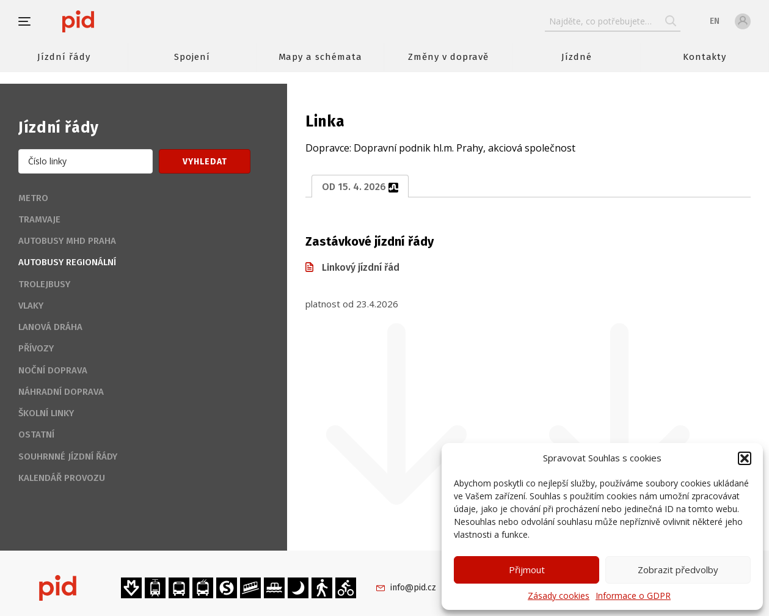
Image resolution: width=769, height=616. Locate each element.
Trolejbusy (44, 284)
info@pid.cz (413, 587)
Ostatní (36, 434)
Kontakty (705, 56)
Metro (33, 198)
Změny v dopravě (448, 56)
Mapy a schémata (320, 56)
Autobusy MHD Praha (67, 240)
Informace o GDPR (633, 595)
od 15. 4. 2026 (360, 187)
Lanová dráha (50, 326)
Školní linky (46, 413)
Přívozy (36, 348)
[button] (744, 458)
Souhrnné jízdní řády (67, 456)
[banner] (114, 21)
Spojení (192, 56)
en (715, 21)
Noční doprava (52, 370)
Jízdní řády (63, 56)
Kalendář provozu (61, 477)
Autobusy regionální (67, 262)
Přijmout (527, 569)
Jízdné (576, 56)
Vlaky (30, 305)
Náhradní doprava (61, 391)
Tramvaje (39, 219)
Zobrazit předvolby (678, 569)
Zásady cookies (558, 595)
